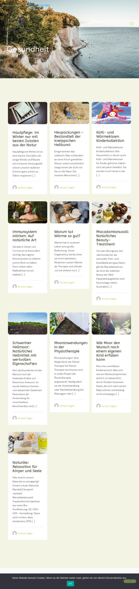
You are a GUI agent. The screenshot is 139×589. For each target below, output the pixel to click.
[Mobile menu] (132, 24)
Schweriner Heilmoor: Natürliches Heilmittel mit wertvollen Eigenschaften (24, 353)
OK (70, 583)
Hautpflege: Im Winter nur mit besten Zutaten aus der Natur (25, 138)
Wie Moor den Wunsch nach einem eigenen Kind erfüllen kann (108, 351)
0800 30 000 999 (39, 5)
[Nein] (130, 581)
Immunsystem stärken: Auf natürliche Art (24, 236)
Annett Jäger (25, 187)
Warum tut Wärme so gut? (67, 234)
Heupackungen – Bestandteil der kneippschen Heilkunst (68, 138)
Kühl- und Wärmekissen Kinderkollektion (110, 136)
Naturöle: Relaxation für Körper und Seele (27, 467)
